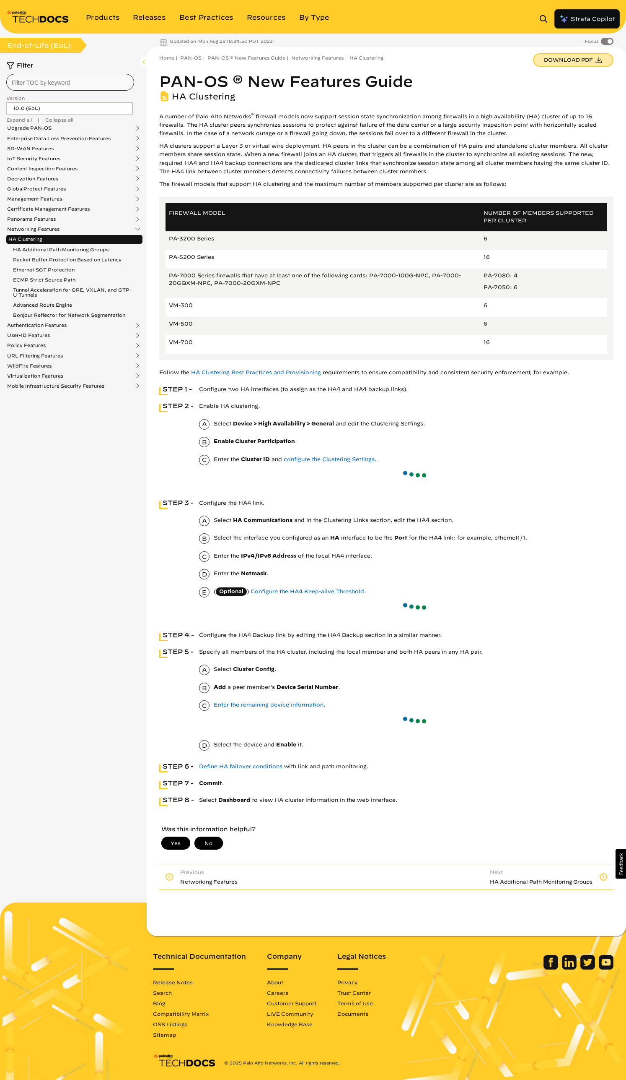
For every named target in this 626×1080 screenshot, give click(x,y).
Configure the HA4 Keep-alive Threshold (307, 591)
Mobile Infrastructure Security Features (55, 386)
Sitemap (164, 1035)
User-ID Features (28, 335)
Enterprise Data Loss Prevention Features (59, 138)
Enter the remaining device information (268, 705)
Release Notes (173, 982)
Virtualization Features (35, 375)
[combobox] (70, 82)
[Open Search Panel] (546, 19)
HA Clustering (25, 239)
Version (15, 98)
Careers (277, 993)
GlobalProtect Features (36, 188)
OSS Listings (170, 1024)
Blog (159, 1003)
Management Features (34, 198)
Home (166, 57)
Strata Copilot (587, 19)
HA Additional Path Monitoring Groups (61, 249)
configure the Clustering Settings (329, 459)
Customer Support (291, 1003)
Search (162, 993)
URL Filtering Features (35, 355)
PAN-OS (191, 57)
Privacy (347, 982)
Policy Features (26, 345)
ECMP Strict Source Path (44, 279)
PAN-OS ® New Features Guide (246, 57)
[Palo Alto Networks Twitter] (588, 967)
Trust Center (354, 993)
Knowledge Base (290, 1024)
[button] (621, 864)
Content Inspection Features (42, 168)
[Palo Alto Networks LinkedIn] (570, 967)
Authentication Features (37, 325)
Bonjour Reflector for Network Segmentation (69, 315)
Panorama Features (31, 219)
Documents (352, 1014)
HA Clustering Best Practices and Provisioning (256, 372)
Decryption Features (32, 178)
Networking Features (33, 229)
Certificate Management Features (48, 208)
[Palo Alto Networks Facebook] (551, 967)
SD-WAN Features (30, 148)
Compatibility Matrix (181, 1014)
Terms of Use (355, 1003)
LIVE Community (290, 1014)
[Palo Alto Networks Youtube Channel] (606, 967)
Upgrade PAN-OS (29, 127)
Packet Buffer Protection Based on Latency (67, 259)
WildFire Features (29, 365)
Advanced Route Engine (42, 305)
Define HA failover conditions (240, 766)
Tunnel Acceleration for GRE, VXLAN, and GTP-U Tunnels (72, 292)
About (275, 982)
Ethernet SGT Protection (44, 269)
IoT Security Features (33, 158)
